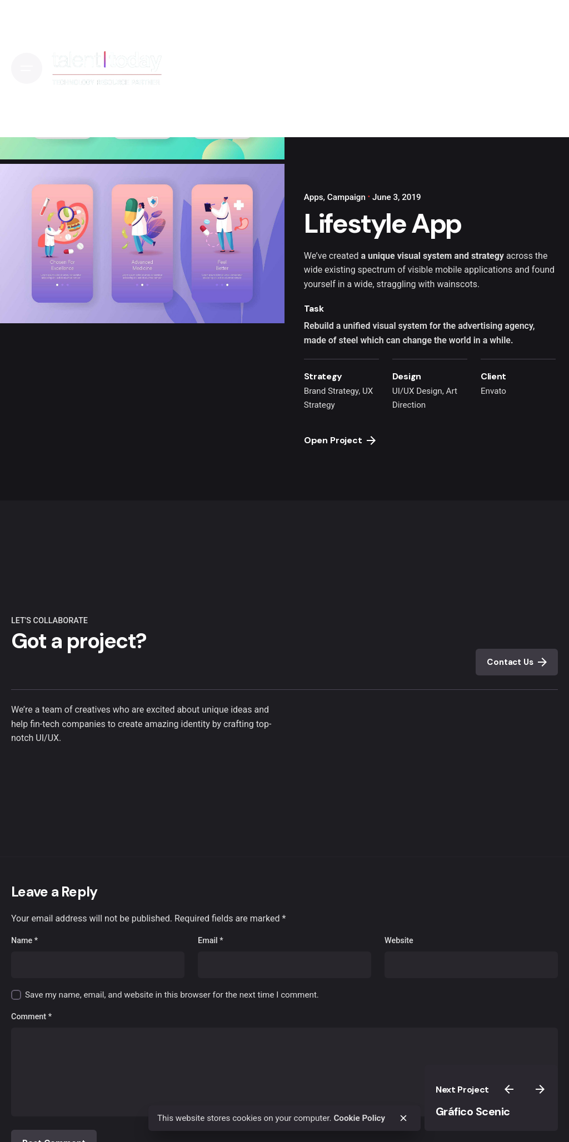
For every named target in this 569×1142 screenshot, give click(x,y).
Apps (313, 197)
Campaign (346, 197)
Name (24, 940)
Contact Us (516, 662)
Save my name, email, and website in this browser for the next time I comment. (172, 995)
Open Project (340, 440)
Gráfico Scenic (473, 1111)
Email (210, 940)
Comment (31, 1016)
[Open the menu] (26, 68)
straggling (396, 284)
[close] (403, 1118)
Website (399, 940)
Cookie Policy (359, 1118)
